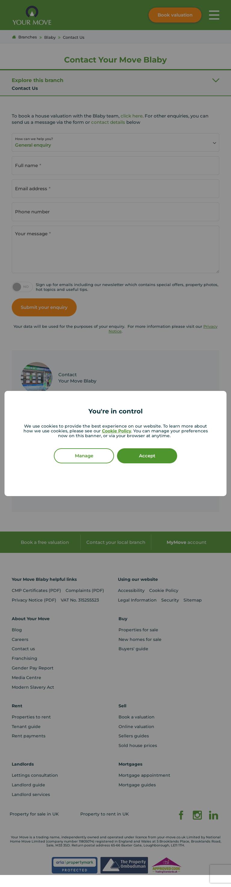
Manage (84, 456)
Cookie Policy (116, 431)
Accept (147, 456)
